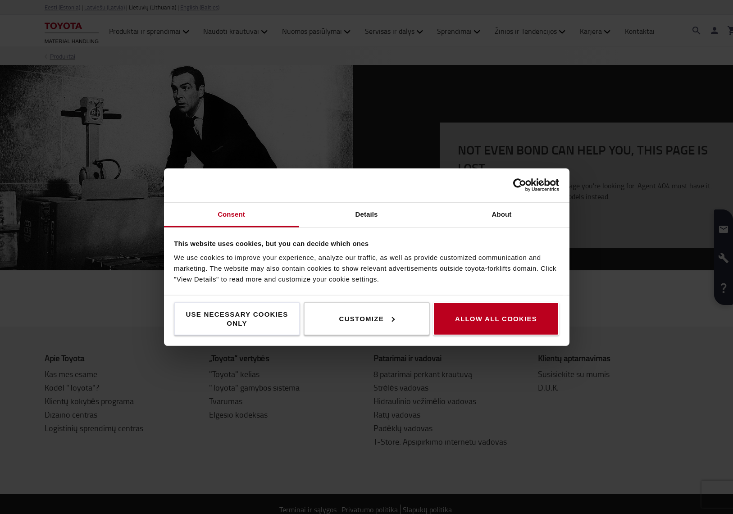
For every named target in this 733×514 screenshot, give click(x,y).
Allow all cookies (496, 318)
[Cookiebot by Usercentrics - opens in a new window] (519, 185)
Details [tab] (366, 214)
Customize (367, 318)
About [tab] (502, 214)
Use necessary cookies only (237, 318)
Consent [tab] (231, 214)
